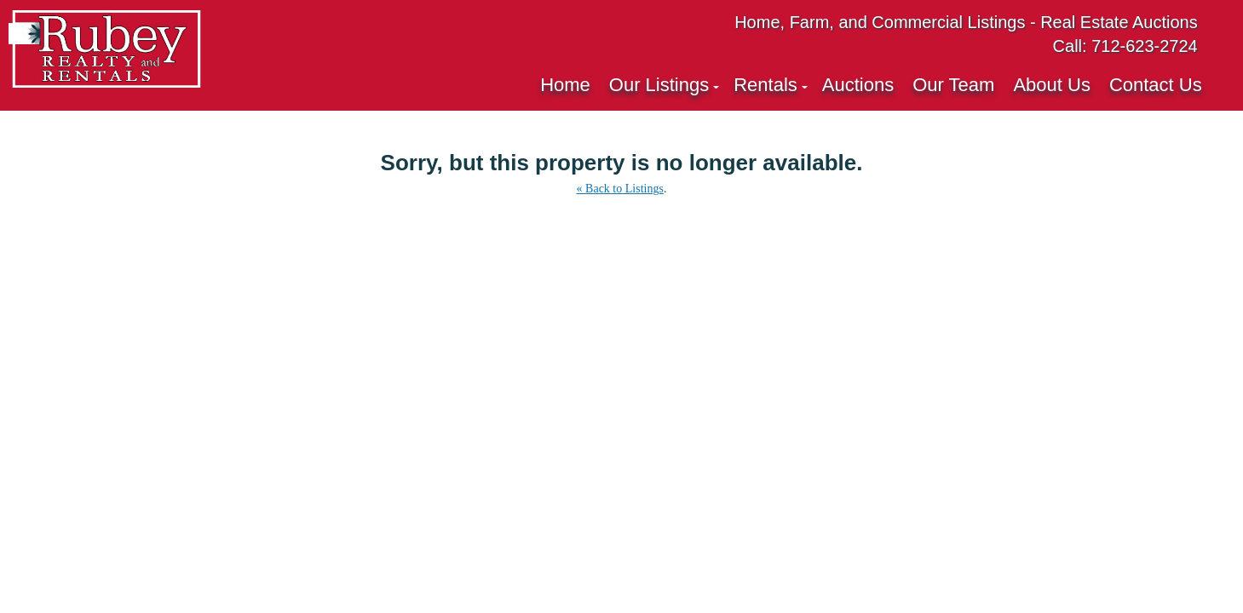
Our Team (953, 84)
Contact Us (1155, 84)
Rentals (765, 84)
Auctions (858, 84)
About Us (1052, 84)
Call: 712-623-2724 (1125, 46)
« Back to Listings (620, 188)
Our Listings (659, 84)
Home (565, 84)
